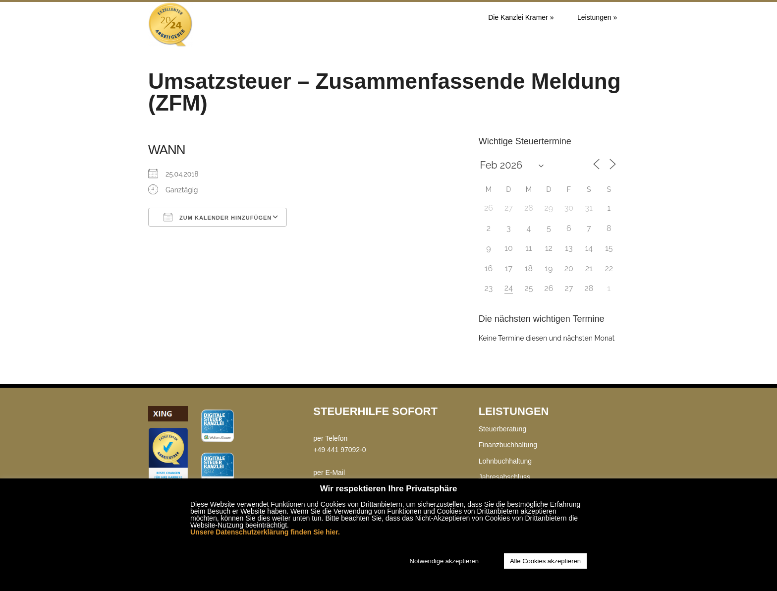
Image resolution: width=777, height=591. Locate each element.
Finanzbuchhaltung (508, 445)
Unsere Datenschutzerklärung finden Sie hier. (265, 532)
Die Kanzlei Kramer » (521, 17)
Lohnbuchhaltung (505, 461)
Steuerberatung (503, 429)
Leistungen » (597, 17)
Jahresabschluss (504, 477)
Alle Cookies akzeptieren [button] (545, 561)
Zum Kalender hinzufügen (218, 217)
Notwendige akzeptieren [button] (444, 561)
